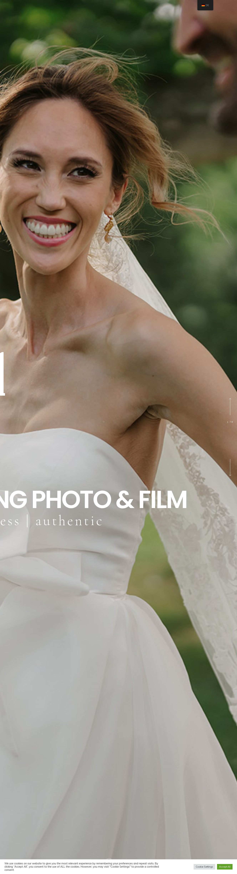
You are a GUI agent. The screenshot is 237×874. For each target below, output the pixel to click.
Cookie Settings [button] (204, 866)
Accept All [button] (224, 866)
